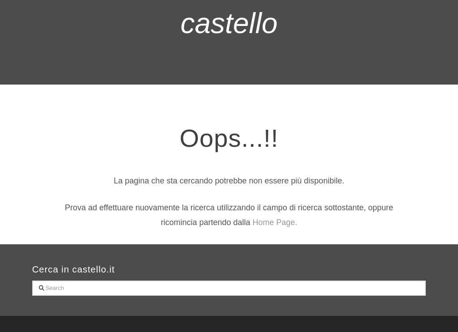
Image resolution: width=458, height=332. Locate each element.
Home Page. (275, 222)
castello (229, 23)
